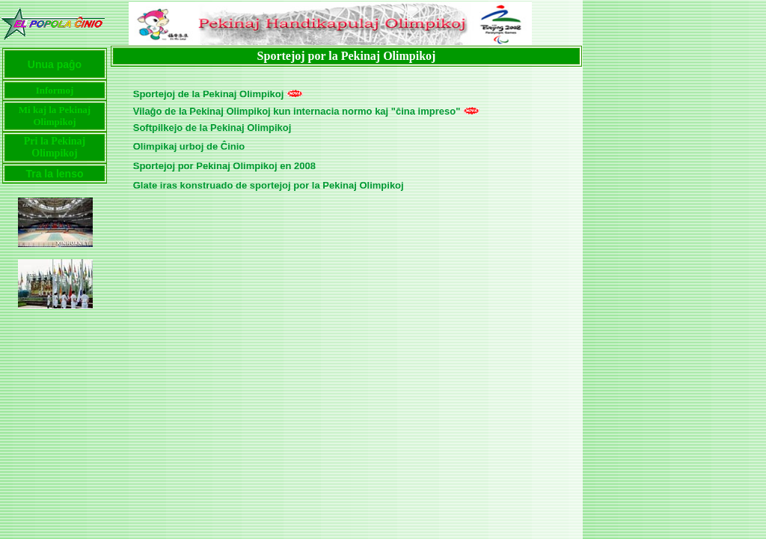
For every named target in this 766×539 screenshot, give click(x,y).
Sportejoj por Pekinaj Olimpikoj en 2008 (224, 165)
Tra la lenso (54, 174)
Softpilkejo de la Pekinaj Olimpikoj (212, 127)
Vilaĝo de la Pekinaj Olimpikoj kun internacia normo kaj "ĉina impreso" (297, 111)
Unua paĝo (55, 64)
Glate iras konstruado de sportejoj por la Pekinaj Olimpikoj (268, 185)
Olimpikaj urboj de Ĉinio (189, 146)
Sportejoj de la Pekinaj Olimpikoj (208, 94)
